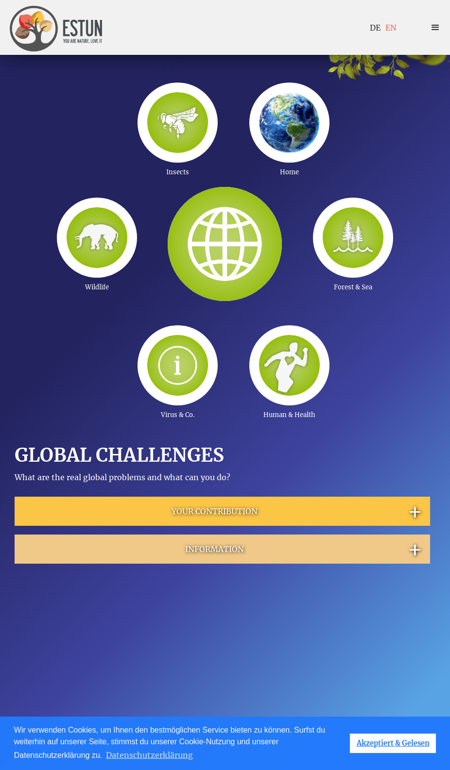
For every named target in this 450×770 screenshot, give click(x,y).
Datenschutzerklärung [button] (149, 755)
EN (391, 28)
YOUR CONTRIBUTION (297, 511)
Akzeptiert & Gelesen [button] (393, 743)
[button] (435, 27)
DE (375, 28)
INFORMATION (304, 549)
